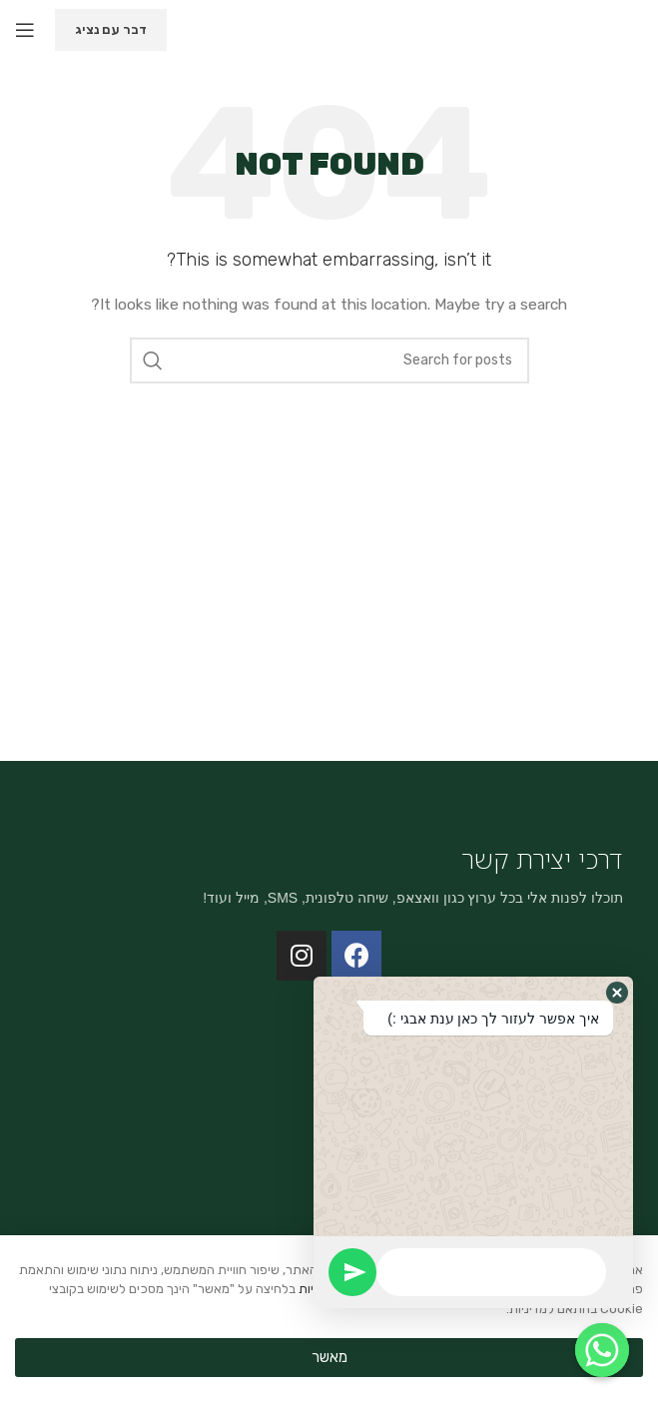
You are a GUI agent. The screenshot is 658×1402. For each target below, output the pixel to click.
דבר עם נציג (111, 29)
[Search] (329, 360)
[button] (617, 993)
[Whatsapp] (602, 1350)
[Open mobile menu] (25, 30)
